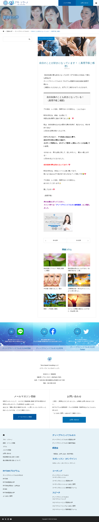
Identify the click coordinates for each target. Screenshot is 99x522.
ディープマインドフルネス (46, 38)
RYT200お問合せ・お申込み (11, 485)
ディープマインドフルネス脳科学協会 (63, 443)
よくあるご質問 (7, 496)
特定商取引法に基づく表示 (11, 457)
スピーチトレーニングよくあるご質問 (63, 506)
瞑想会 (55, 448)
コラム (5, 446)
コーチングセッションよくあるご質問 (63, 484)
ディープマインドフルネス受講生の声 (63, 439)
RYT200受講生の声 (9, 482)
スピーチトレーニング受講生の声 (62, 502)
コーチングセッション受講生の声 (62, 480)
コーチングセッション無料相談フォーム (64, 487)
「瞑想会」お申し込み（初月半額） (63, 454)
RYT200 (5, 478)
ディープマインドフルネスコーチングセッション (60, 476)
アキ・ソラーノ (7, 439)
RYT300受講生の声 (9, 492)
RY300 (5, 489)
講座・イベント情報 (9, 443)
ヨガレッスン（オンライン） (65, 459)
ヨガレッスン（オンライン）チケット (63, 463)
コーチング (57, 471)
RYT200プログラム (11, 471)
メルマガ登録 (7, 450)
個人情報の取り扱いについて (11, 460)
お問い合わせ (74, 420)
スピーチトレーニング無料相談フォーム (64, 509)
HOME (4, 435)
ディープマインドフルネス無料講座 (68, 205)
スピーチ (56, 493)
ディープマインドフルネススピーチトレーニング (60, 498)
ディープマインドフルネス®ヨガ (13, 475)
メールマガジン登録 (25, 417)
